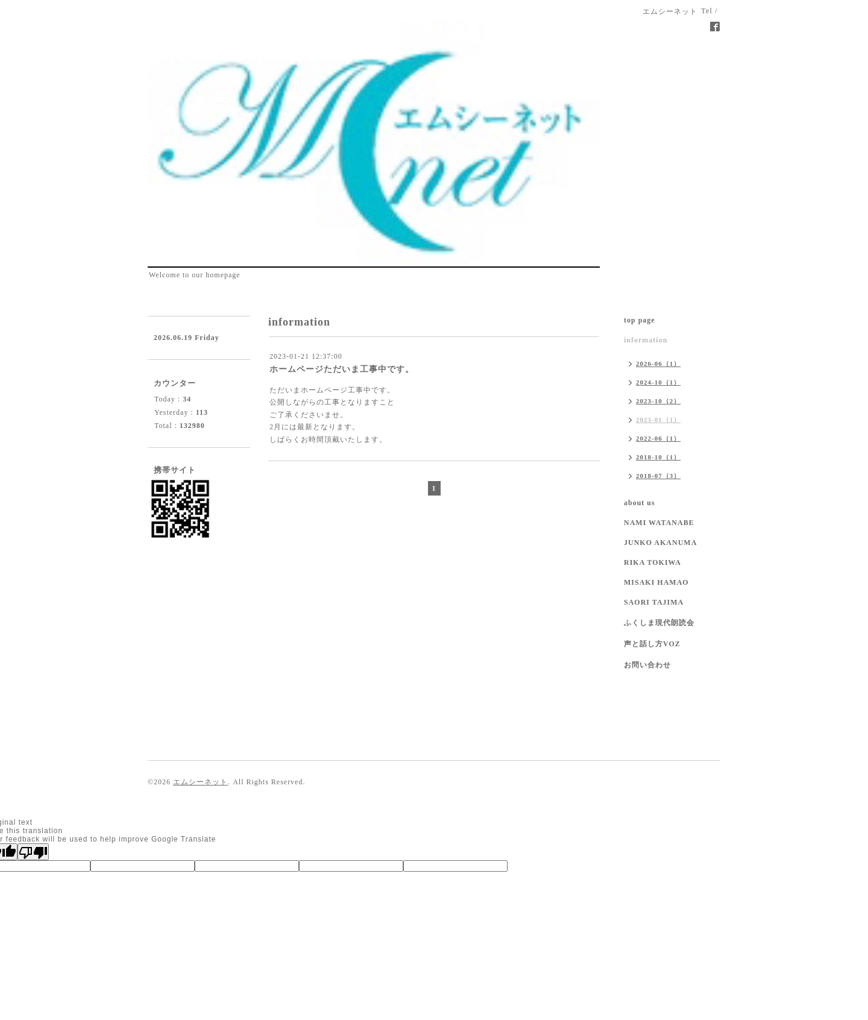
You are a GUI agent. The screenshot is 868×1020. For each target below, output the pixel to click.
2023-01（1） (658, 419)
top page (639, 320)
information (645, 340)
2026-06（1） (658, 363)
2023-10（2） (658, 401)
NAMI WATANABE (659, 522)
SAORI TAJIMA (654, 602)
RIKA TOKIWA (652, 562)
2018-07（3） (658, 475)
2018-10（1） (658, 457)
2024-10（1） (658, 382)
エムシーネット (200, 782)
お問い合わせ (647, 665)
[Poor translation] (33, 851)
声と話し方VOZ (652, 644)
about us (639, 503)
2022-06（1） (658, 438)
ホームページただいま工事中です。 (341, 369)
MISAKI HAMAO (656, 582)
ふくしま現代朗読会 (659, 623)
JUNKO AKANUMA (660, 542)
